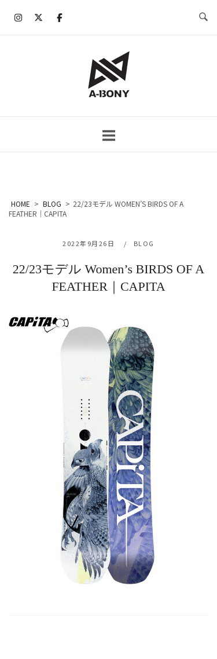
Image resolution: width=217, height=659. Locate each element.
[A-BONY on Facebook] (59, 17)
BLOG (144, 243)
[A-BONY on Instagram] (18, 17)
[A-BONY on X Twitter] (38, 17)
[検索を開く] (203, 17)
